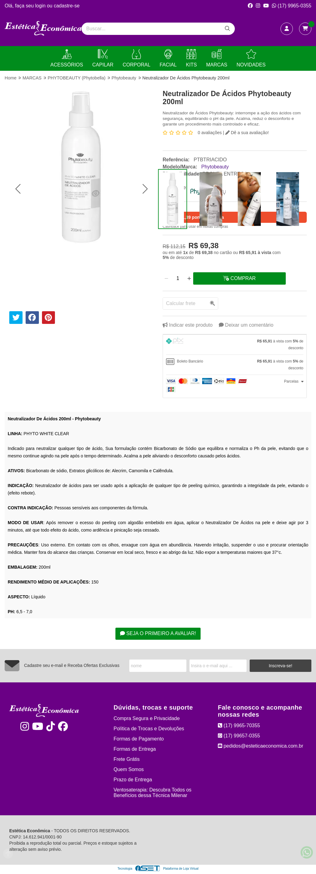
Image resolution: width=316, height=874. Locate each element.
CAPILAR (102, 58)
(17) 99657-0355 (239, 735)
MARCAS (216, 58)
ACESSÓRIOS (66, 58)
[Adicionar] (189, 278)
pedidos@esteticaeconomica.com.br (260, 746)
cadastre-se (67, 5)
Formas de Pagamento (139, 738)
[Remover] (166, 278)
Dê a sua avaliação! (247, 132)
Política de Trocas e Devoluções (149, 728)
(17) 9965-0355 (291, 5)
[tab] (234, 344)
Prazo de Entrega (133, 779)
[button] (17, 189)
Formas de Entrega (135, 749)
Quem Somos (129, 769)
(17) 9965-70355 (239, 725)
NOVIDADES (250, 58)
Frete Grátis (126, 759)
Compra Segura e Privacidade (147, 718)
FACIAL (168, 58)
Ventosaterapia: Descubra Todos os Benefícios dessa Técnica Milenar (152, 792)
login (41, 5)
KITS (191, 58)
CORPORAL (137, 58)
